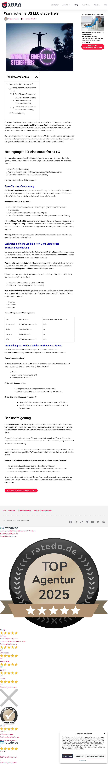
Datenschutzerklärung (24, 510)
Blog (76, 5)
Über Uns (85, 5)
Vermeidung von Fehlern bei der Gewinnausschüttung (25, 108)
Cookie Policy (82, 760)
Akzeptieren (67, 756)
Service (66, 4)
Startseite (54, 5)
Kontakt (96, 5)
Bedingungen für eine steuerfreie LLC (24, 89)
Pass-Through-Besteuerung (25, 94)
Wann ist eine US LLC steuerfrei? (21, 84)
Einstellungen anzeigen (95, 756)
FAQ (105, 5)
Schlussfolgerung (18, 113)
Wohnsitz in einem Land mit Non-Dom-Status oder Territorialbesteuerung (25, 100)
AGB (4, 510)
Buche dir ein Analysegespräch (43, 510)
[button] (104, 734)
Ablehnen (79, 756)
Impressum (11, 510)
